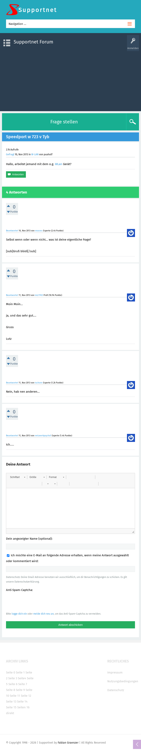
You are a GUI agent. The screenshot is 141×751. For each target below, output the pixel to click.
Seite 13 (11, 701)
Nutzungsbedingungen (122, 681)
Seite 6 (12, 684)
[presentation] (36, 602)
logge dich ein (19, 613)
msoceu (39, 230)
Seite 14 (22, 701)
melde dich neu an (43, 613)
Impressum (115, 672)
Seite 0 (10, 672)
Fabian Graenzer (68, 742)
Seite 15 (11, 707)
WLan (58, 164)
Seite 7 (22, 684)
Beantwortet (12, 230)
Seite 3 (12, 678)
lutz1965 (39, 295)
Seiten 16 (23, 707)
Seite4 (22, 678)
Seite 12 (26, 696)
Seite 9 (20, 690)
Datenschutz (115, 690)
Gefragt (10, 154)
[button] (17, 477)
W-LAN (35, 154)
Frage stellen (64, 122)
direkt (10, 713)
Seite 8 (10, 690)
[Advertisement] (70, 79)
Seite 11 (15, 696)
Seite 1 (20, 672)
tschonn (39, 382)
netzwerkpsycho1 (43, 435)
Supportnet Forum (33, 42)
